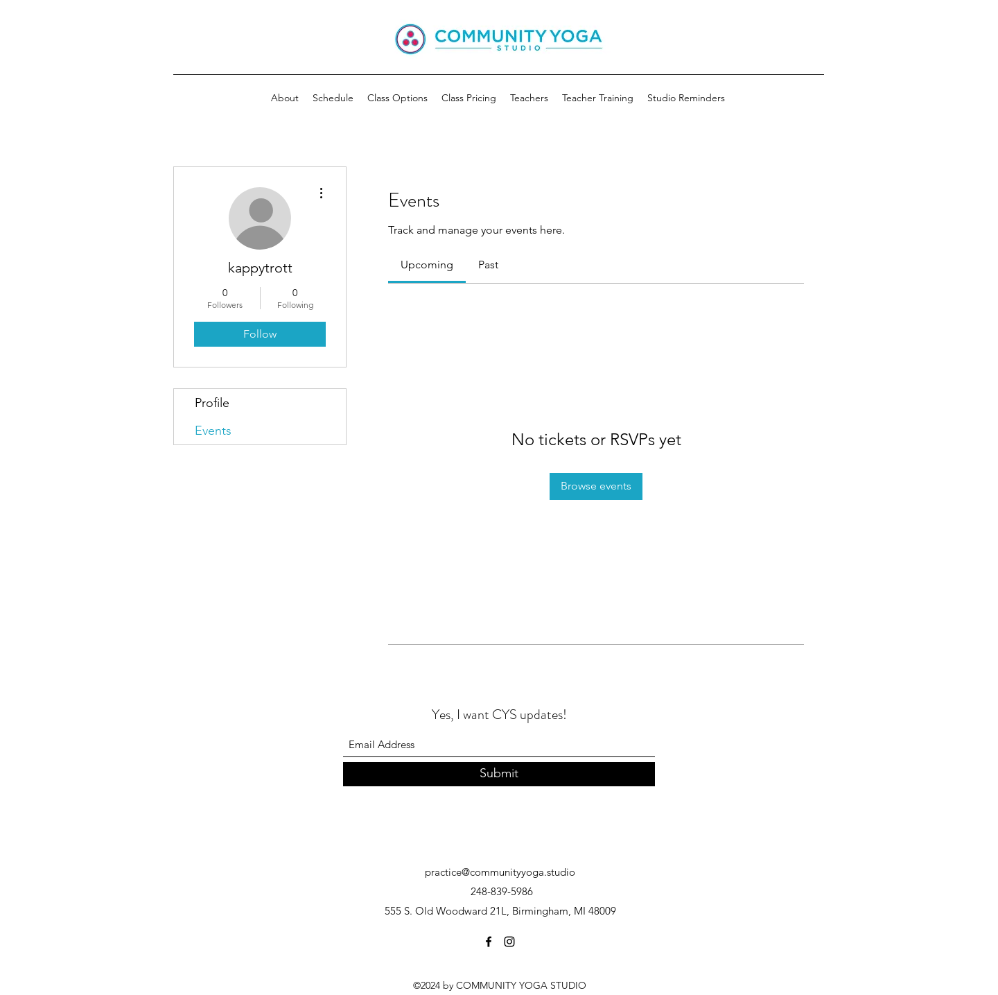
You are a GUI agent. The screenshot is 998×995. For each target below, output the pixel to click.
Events (213, 430)
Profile (212, 402)
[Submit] (499, 774)
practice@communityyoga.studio (500, 872)
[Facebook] (489, 942)
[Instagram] (509, 942)
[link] (427, 264)
